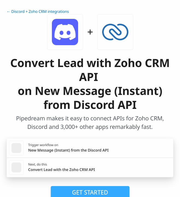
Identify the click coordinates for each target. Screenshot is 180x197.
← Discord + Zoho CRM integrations (38, 11)
